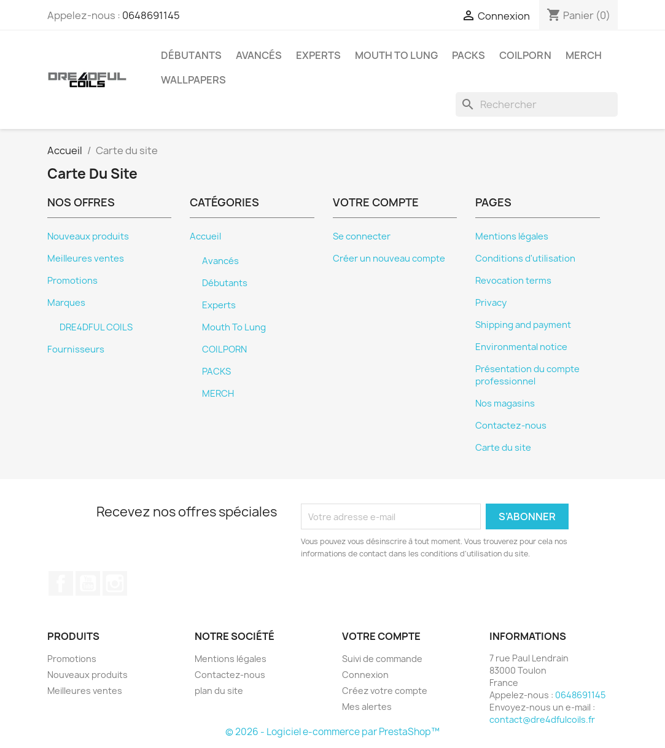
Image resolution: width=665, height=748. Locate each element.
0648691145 (151, 15)
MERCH (584, 55)
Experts (318, 55)
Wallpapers (193, 80)
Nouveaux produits (88, 236)
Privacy (491, 303)
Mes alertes (367, 706)
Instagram (115, 583)
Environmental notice (521, 347)
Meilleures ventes (85, 258)
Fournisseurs (75, 349)
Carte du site (503, 448)
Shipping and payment (523, 325)
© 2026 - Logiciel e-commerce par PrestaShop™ (332, 731)
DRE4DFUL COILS (96, 327)
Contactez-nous (510, 425)
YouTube (88, 583)
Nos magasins (505, 403)
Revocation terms (513, 281)
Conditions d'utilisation (525, 258)
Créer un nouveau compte (389, 258)
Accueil (205, 236)
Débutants (191, 55)
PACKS (468, 55)
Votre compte (381, 636)
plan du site (219, 690)
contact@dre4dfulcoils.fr (542, 719)
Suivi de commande (382, 658)
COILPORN (525, 55)
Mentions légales (511, 236)
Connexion (365, 674)
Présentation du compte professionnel (527, 375)
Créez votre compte (384, 690)
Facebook (61, 583)
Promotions (72, 281)
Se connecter (362, 236)
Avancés (259, 55)
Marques (66, 303)
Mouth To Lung (396, 55)
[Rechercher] (537, 104)
